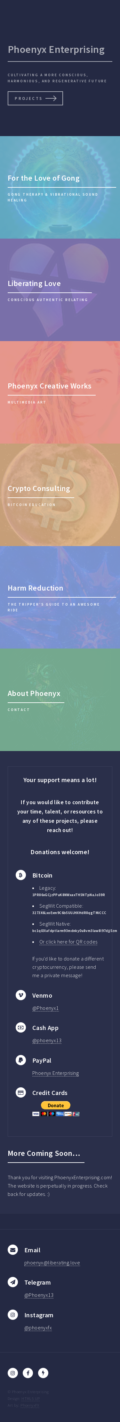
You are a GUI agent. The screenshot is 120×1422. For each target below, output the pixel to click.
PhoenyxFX (29, 1405)
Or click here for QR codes (68, 941)
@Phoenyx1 (45, 1008)
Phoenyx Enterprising (55, 1073)
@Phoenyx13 (38, 1295)
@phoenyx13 (46, 1040)
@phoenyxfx (38, 1327)
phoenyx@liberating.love (52, 1262)
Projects (29, 98)
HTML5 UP (30, 1398)
